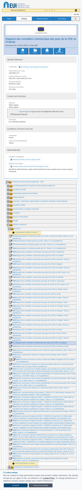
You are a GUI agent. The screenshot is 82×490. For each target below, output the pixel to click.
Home (9, 19)
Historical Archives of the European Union (25, 159)
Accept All (15, 485)
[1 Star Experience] (45, 10)
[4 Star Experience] (52, 10)
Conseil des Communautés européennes (33, 67)
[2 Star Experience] (48, 10)
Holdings (24, 19)
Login (76, 14)
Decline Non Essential (40, 485)
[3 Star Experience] (50, 10)
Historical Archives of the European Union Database (22, 5)
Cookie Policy (49, 478)
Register (27, 111)
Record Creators (42, 19)
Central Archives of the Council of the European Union (29, 166)
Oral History (62, 19)
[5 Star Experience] (54, 10)
